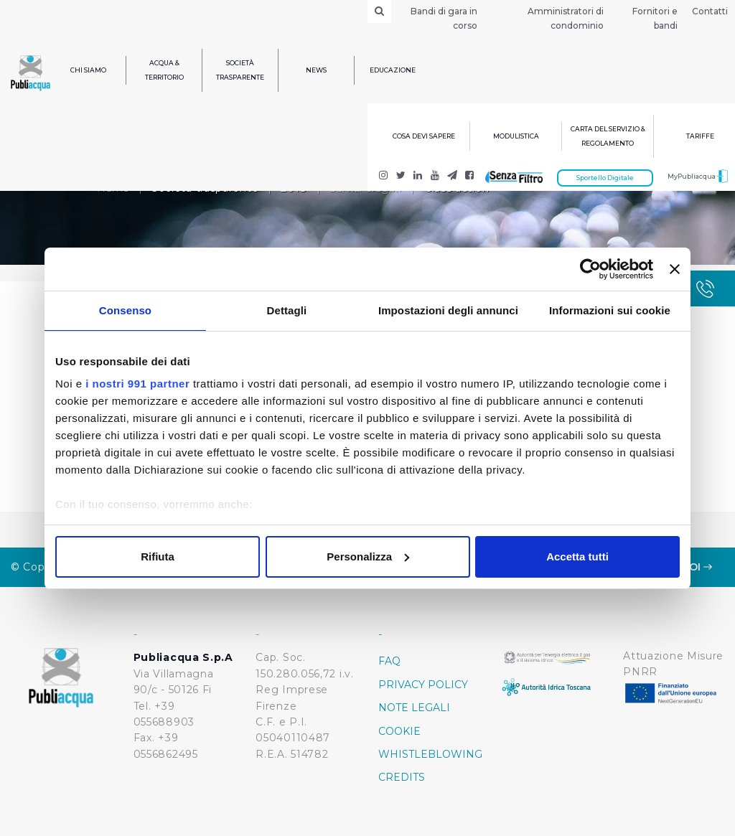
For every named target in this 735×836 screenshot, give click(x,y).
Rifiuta (157, 556)
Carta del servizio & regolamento (608, 136)
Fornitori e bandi (655, 18)
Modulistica (516, 136)
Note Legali (414, 707)
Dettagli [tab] (287, 310)
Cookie (399, 731)
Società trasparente (240, 70)
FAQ (389, 660)
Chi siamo (88, 70)
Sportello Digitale (605, 178)
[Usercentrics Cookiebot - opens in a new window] (590, 269)
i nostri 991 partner (137, 383)
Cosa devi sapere (424, 136)
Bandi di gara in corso (444, 18)
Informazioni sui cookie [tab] (609, 310)
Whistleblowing (428, 754)
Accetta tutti (577, 556)
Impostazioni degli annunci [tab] (448, 310)
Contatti (710, 11)
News (316, 70)
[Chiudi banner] (675, 269)
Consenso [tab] (125, 310)
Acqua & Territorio (164, 70)
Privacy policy (423, 684)
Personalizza (368, 556)
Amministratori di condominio (566, 18)
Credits (401, 777)
